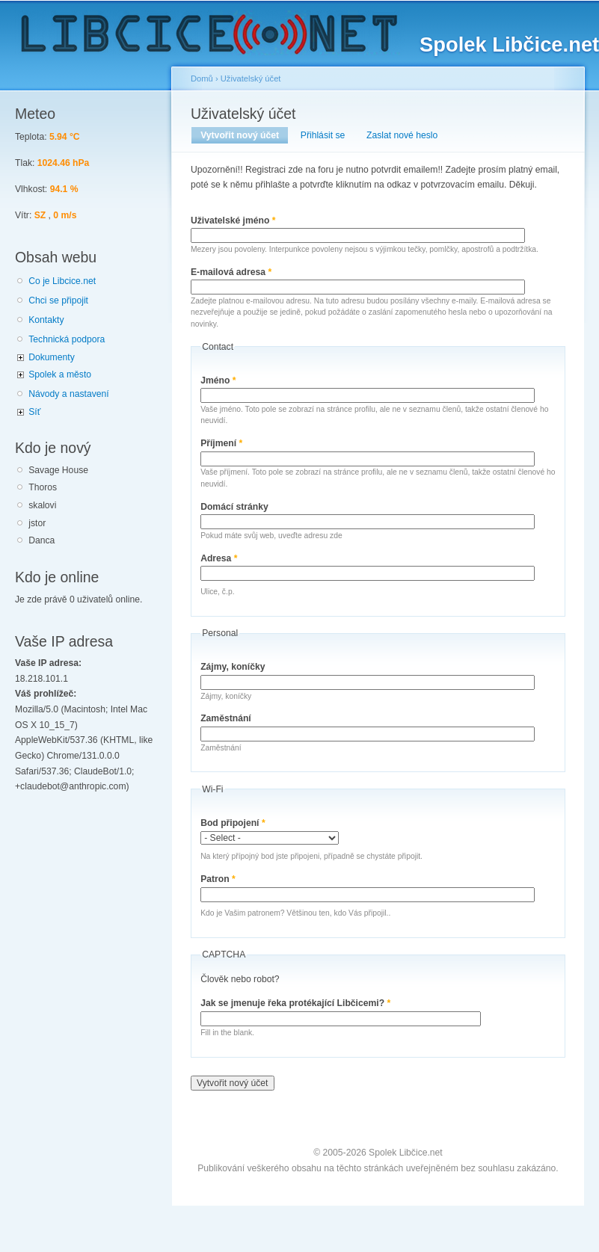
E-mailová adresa (231, 272)
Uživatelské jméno (233, 220)
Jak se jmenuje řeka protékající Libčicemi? (295, 1003)
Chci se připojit (58, 300)
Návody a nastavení (68, 394)
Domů (202, 78)
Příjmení (221, 443)
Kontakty (46, 320)
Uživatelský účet (251, 78)
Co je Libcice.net (62, 281)
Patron (218, 879)
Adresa (218, 558)
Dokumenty (51, 357)
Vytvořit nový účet (244, 135)
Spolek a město (59, 374)
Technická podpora (66, 339)
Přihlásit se (323, 135)
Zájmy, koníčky (232, 667)
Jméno (218, 380)
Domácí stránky (234, 507)
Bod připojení (232, 823)
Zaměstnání (225, 718)
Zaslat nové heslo (401, 135)
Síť (34, 412)
